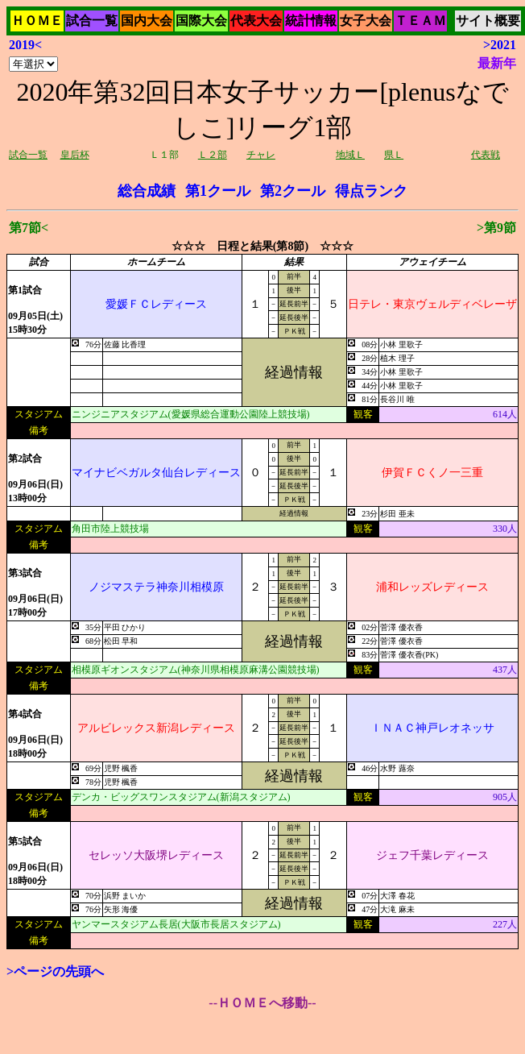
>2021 (499, 45)
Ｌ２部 (212, 154)
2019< (25, 45)
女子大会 (365, 20)
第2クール (292, 191)
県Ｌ (393, 154)
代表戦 (485, 154)
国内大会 (146, 20)
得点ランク (371, 191)
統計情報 (311, 20)
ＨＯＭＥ (37, 20)
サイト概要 (488, 20)
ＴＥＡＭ (420, 20)
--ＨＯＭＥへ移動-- (262, 1003)
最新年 (496, 63)
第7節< (28, 227)
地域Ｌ (350, 154)
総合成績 (147, 191)
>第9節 (496, 227)
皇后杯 (74, 154)
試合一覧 (92, 20)
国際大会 (201, 20)
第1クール (217, 191)
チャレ (260, 154)
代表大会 (256, 20)
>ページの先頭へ (55, 971)
